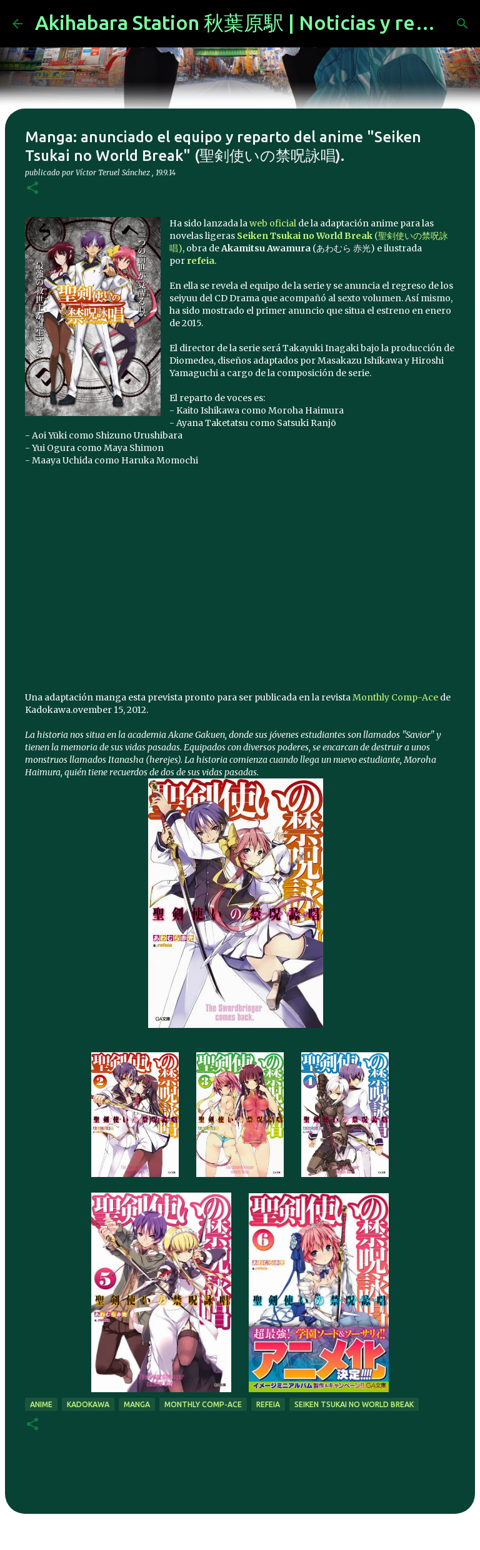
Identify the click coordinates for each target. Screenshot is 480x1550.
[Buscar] (462, 24)
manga (137, 1404)
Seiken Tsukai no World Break (354, 1404)
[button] (32, 188)
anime (41, 1404)
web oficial (272, 223)
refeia (268, 1404)
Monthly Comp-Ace (395, 697)
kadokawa (88, 1404)
